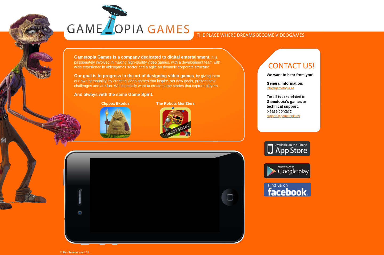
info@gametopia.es (280, 88)
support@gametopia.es (283, 116)
